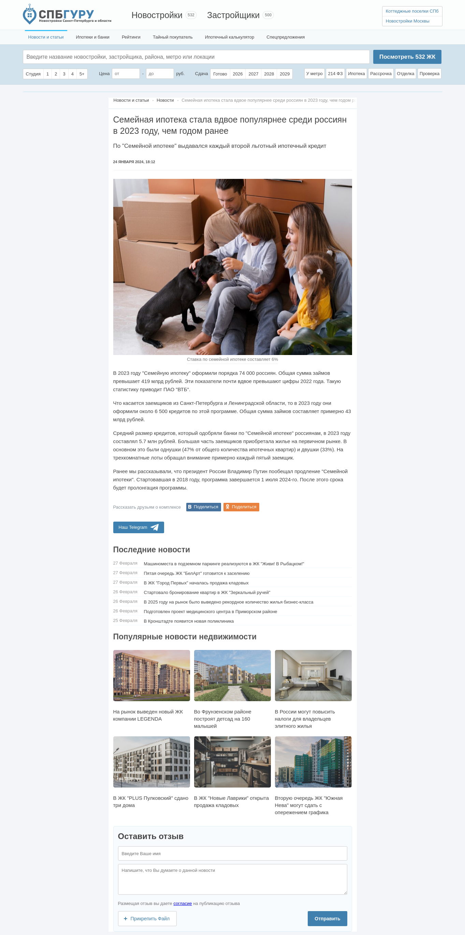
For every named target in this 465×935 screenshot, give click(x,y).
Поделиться (206, 506)
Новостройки (157, 15)
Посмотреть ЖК (407, 57)
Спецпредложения (285, 37)
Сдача (201, 73)
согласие (182, 903)
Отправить (327, 918)
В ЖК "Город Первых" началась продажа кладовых (196, 582)
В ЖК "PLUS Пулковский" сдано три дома (151, 772)
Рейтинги (131, 37)
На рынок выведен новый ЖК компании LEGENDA (151, 686)
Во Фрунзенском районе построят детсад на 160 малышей (232, 689)
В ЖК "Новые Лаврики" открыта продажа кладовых (232, 772)
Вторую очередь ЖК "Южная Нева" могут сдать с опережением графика (313, 775)
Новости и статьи (46, 37)
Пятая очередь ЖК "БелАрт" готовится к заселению (197, 573)
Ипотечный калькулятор (230, 37)
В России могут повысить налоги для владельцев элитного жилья (313, 689)
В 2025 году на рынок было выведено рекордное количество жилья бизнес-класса (229, 602)
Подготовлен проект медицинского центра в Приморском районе (210, 611)
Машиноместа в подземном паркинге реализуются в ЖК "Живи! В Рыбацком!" (224, 563)
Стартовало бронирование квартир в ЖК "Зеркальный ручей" (207, 592)
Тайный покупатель (173, 37)
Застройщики (233, 15)
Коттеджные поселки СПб (412, 11)
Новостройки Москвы (408, 21)
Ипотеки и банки (93, 37)
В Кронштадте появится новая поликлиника (189, 621)
